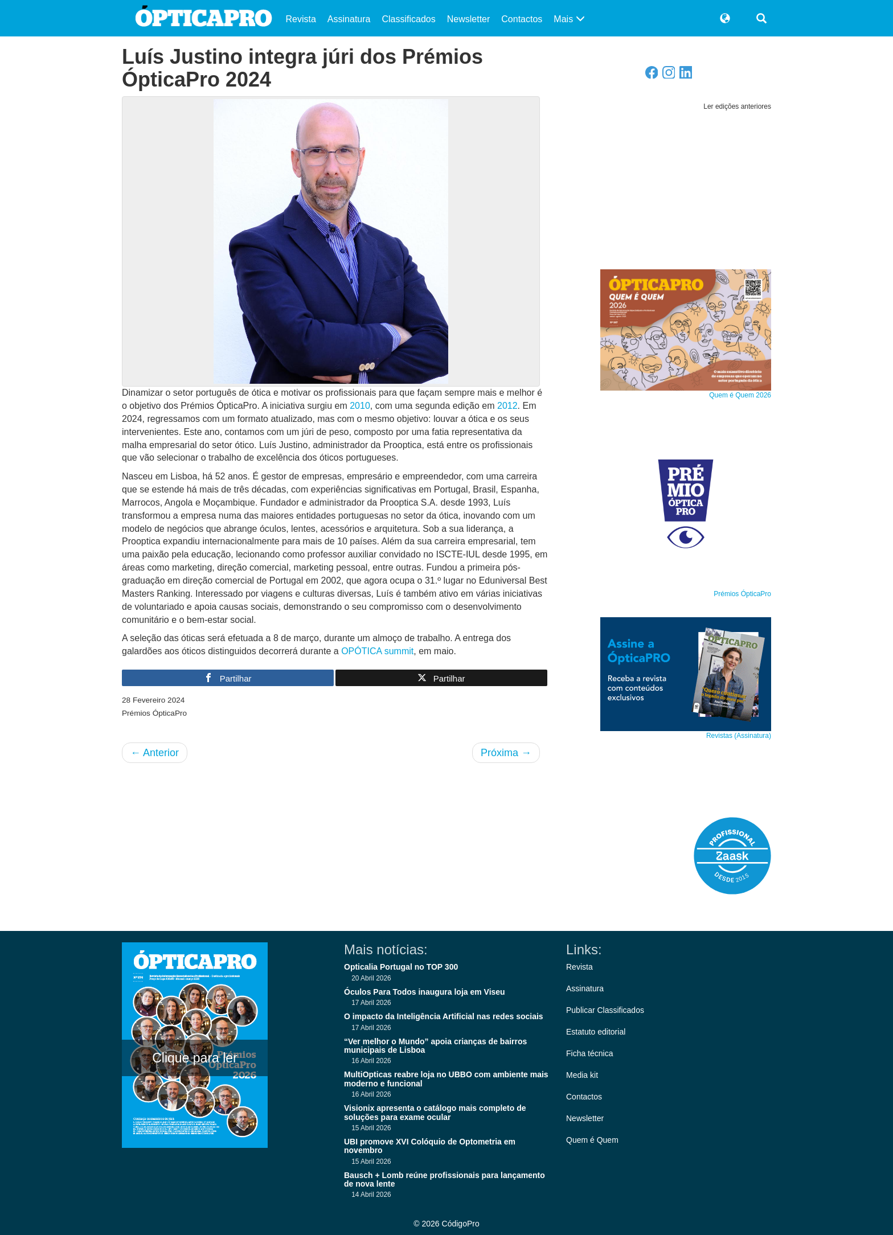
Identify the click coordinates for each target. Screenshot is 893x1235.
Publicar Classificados (605, 1010)
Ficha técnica (589, 1053)
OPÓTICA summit (377, 651)
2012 (507, 406)
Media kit (582, 1075)
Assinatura (349, 19)
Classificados (408, 19)
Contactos (521, 19)
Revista (301, 19)
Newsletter (468, 19)
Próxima (506, 752)
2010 (360, 406)
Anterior (154, 752)
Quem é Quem (592, 1139)
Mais (569, 19)
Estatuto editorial (595, 1031)
